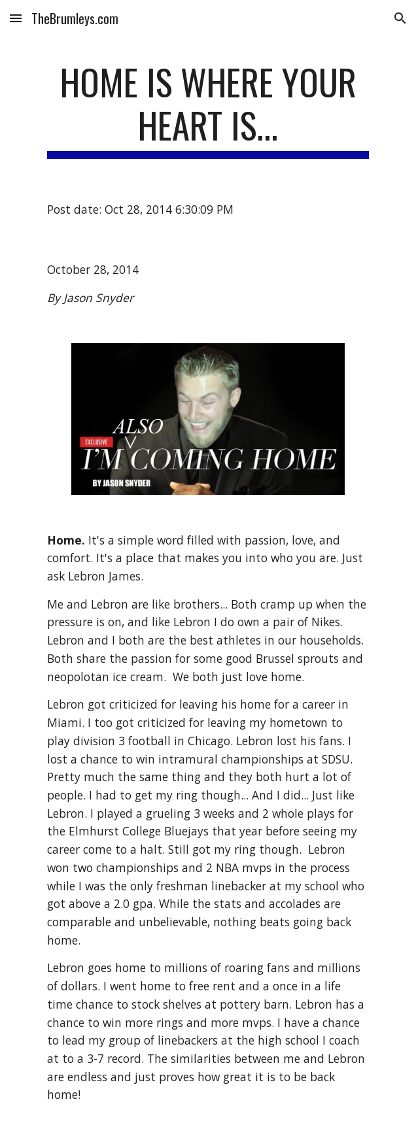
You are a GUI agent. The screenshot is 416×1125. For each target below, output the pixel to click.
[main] (207, 109)
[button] (15, 18)
